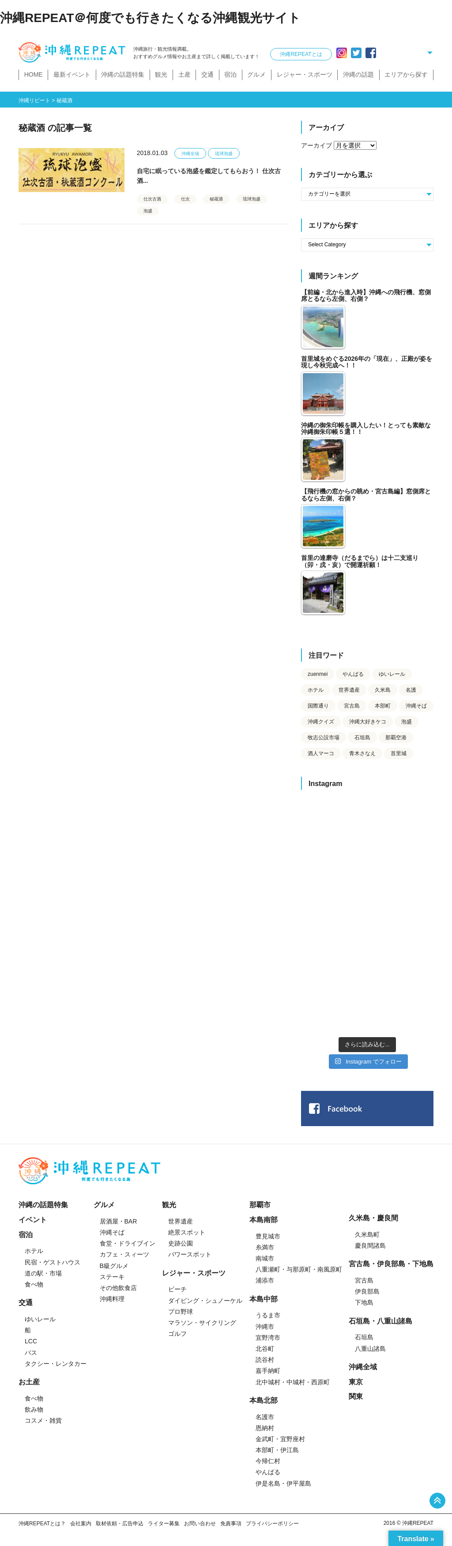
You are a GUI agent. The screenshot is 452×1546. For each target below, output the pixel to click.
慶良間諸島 (370, 1245)
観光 (161, 74)
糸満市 (265, 1247)
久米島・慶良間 (373, 1218)
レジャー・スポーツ (304, 74)
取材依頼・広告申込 (119, 1523)
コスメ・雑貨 (43, 1420)
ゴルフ (177, 1333)
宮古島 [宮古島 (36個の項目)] (352, 706)
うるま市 (268, 1315)
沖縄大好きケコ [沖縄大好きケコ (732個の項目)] (367, 722)
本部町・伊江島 (277, 1449)
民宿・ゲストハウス (52, 1262)
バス (31, 1352)
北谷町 (265, 1348)
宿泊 (230, 74)
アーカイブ (316, 145)
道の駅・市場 (43, 1273)
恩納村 (265, 1427)
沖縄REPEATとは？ (42, 1523)
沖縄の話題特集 (122, 74)
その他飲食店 (118, 1287)
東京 (356, 1382)
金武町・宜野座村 (280, 1438)
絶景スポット (186, 1232)
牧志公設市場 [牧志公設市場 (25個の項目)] (323, 737)
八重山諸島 (370, 1348)
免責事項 (230, 1523)
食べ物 (34, 1284)
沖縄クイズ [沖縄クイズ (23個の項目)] (321, 722)
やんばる (268, 1472)
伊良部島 (367, 1291)
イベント (33, 1219)
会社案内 (80, 1523)
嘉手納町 (268, 1370)
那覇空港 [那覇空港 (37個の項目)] (396, 737)
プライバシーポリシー (272, 1523)
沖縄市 (265, 1326)
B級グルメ (114, 1265)
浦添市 (265, 1280)
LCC (31, 1341)
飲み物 (34, 1409)
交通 (207, 74)
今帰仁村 (268, 1460)
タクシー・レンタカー (56, 1363)
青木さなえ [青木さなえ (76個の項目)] (362, 753)
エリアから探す (406, 74)
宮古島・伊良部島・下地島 (391, 1264)
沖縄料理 (112, 1298)
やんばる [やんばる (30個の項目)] (353, 674)
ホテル (34, 1250)
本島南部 (263, 1219)
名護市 (265, 1416)
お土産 (29, 1382)
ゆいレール (40, 1319)
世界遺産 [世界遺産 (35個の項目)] (349, 690)
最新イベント (71, 74)
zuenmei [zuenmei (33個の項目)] (318, 674)
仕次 (185, 198)
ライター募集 (164, 1523)
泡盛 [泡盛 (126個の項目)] (406, 722)
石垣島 (364, 1337)
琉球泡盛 (224, 153)
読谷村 (265, 1359)
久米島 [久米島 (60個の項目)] (383, 690)
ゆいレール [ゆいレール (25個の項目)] (392, 674)
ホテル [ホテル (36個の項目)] (316, 690)
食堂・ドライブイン (127, 1243)
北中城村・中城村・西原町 (293, 1382)
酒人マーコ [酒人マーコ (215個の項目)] (321, 753)
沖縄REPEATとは (301, 54)
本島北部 (263, 1400)
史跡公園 (180, 1243)
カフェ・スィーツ (124, 1254)
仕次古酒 (152, 198)
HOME (33, 74)
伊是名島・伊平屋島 (283, 1483)
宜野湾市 (268, 1337)
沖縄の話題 (358, 74)
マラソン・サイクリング (202, 1322)
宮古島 (364, 1280)
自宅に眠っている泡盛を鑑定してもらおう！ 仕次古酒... (209, 175)
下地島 (364, 1302)
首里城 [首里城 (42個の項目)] (399, 753)
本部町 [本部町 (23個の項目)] (383, 706)
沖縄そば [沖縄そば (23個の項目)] (416, 706)
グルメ (256, 74)
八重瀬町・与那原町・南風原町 (299, 1269)
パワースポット (189, 1254)
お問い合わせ (200, 1523)
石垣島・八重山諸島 (380, 1321)
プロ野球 (180, 1311)
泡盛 (147, 210)
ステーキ (112, 1276)
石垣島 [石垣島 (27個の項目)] (362, 737)
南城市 (265, 1258)
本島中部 (263, 1299)
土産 (184, 74)
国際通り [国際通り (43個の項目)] (318, 706)
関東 (356, 1396)
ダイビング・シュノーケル (205, 1300)
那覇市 (260, 1205)
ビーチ (177, 1289)
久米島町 (367, 1234)
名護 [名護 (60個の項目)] (411, 690)
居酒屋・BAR (118, 1221)
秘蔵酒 (216, 198)
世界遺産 (180, 1221)
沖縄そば (112, 1232)
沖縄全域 (190, 153)
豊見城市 (268, 1236)
